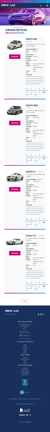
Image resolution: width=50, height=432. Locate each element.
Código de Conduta (25, 374)
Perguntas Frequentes (25, 359)
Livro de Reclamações (25, 372)
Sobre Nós (25, 357)
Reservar (14, 56)
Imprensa (25, 360)
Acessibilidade (25, 369)
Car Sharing (25, 348)
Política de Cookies (25, 370)
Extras (25, 351)
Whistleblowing (25, 373)
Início (6, 27)
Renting (25, 346)
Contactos (25, 363)
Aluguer (25, 344)
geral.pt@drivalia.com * (25, 335)
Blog (25, 361)
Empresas (25, 352)
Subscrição (25, 347)
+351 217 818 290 (24, 331)
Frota (11, 27)
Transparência (25, 368)
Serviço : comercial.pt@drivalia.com (25, 403)
